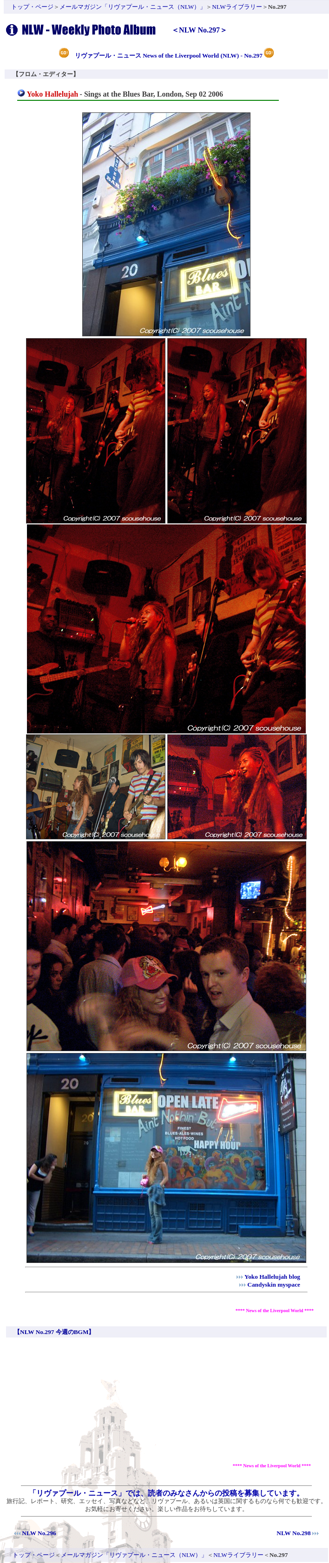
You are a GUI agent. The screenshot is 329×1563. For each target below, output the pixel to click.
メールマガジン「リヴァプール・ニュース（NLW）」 (132, 6)
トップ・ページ (32, 6)
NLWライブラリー (237, 6)
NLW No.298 (293, 1533)
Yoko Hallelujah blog (272, 1276)
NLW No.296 (39, 1533)
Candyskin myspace (273, 1284)
